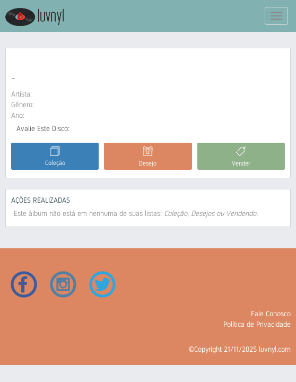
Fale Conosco (271, 313)
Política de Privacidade (257, 324)
